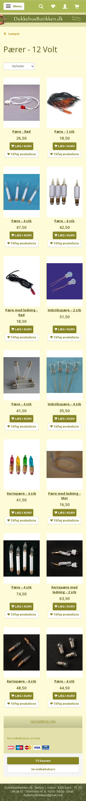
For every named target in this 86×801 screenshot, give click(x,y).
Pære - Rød (21, 131)
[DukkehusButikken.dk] (43, 19)
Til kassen (43, 761)
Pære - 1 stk (64, 131)
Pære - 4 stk (21, 221)
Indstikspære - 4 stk (64, 404)
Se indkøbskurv (43, 769)
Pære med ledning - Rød (21, 312)
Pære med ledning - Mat (64, 495)
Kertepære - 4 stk (21, 493)
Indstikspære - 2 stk (64, 310)
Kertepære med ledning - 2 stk (64, 589)
